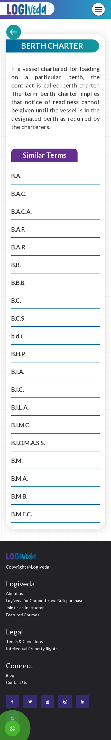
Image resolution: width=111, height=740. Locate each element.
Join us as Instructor (25, 607)
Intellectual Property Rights (32, 648)
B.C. (16, 300)
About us (14, 593)
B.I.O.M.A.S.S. (28, 442)
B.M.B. (19, 496)
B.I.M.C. (20, 425)
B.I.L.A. (20, 407)
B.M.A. (19, 478)
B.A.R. (19, 247)
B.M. (16, 460)
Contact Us (16, 682)
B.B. (16, 264)
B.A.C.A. (21, 211)
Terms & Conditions (24, 641)
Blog (10, 675)
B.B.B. (18, 282)
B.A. (16, 175)
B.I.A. (17, 371)
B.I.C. (17, 389)
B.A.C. (18, 193)
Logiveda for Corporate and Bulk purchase (44, 600)
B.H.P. (18, 353)
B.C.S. (18, 318)
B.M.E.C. (21, 514)
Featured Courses (22, 614)
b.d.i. (17, 336)
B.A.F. (18, 229)
